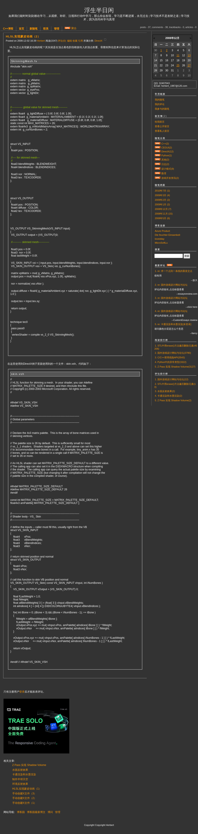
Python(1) (166, 155)
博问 (50, 812)
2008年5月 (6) (162, 218)
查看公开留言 (162, 126)
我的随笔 (159, 99)
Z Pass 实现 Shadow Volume (29, 765)
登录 (22, 691)
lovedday (159, 239)
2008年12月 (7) (163, 209)
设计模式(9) (167, 168)
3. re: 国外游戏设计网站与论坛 (171, 298)
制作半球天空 (20, 779)
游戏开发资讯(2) (170, 178)
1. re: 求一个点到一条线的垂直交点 (173, 271)
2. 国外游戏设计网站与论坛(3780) (173, 353)
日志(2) (165, 164)
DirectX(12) (167, 151)
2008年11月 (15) (164, 213)
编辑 (69, 40)
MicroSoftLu (161, 242)
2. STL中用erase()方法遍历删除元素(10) (175, 385)
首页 (21, 28)
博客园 (21, 812)
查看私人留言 (162, 131)
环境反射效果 (20, 783)
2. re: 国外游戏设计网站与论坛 (171, 284)
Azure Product (162, 231)
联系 (45, 28)
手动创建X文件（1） (24, 802)
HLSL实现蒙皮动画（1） (26, 788)
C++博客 (8, 28)
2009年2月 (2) (162, 200)
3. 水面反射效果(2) (165, 391)
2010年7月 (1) (162, 190)
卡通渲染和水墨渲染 (24, 774)
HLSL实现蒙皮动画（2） (23, 36)
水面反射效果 (20, 769)
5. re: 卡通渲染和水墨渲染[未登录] (173, 324)
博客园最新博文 (36, 812)
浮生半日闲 (99, 10)
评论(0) (62, 40)
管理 (56, 28)
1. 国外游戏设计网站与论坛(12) (171, 379)
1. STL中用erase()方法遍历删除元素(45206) (175, 347)
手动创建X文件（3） (24, 793)
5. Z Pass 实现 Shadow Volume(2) (173, 400)
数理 (163, 173)
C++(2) (165, 143)
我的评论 (159, 104)
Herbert (41, 40)
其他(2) (165, 159)
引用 (80, 40)
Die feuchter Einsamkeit (167, 235)
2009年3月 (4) (162, 195)
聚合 (74, 28)
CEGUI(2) (166, 147)
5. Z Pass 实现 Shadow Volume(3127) (175, 366)
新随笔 (33, 28)
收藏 (75, 40)
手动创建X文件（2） (24, 798)
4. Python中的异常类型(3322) (170, 362)
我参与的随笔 (162, 108)
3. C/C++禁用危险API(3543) (170, 357)
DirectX (98, 40)
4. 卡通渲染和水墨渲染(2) (168, 395)
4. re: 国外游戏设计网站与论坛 (171, 311)
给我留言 (159, 121)
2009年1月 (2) (162, 204)
